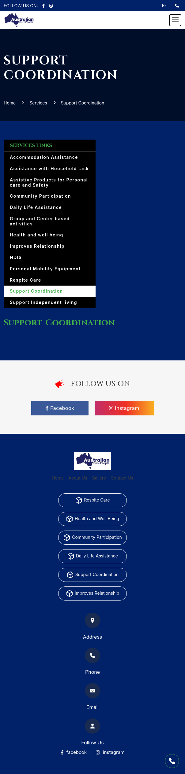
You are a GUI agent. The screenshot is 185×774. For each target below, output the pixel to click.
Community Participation (40, 196)
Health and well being (36, 234)
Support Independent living (43, 302)
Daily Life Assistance (36, 207)
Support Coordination (82, 102)
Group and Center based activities (40, 221)
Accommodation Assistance (44, 157)
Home (10, 102)
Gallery (99, 477)
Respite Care (25, 280)
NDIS (16, 257)
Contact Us (122, 477)
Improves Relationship (37, 246)
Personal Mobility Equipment (45, 268)
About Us (77, 477)
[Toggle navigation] (175, 20)
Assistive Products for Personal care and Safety (49, 182)
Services (38, 102)
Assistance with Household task (49, 168)
